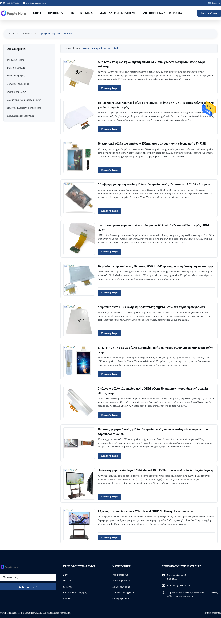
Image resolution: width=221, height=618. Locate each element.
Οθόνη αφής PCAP (121, 598)
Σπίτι (37, 13)
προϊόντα (27, 33)
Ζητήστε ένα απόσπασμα (162, 13)
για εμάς (67, 580)
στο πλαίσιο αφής (120, 575)
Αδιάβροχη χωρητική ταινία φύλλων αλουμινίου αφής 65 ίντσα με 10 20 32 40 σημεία (154, 184)
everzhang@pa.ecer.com (36, 3)
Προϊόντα (55, 13)
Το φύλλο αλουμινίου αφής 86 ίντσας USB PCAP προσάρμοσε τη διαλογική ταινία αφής (155, 266)
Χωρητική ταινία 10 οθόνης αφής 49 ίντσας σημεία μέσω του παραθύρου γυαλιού (151, 307)
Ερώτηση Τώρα (209, 13)
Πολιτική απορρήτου (212, 613)
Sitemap (67, 598)
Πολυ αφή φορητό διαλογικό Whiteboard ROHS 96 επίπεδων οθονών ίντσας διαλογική (155, 470)
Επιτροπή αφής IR (121, 580)
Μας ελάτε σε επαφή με (117, 13)
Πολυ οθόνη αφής (121, 586)
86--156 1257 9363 (176, 575)
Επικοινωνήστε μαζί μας (75, 592)
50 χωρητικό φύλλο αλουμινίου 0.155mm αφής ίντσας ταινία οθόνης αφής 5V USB (152, 143)
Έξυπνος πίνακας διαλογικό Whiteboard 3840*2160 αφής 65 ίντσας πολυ (145, 511)
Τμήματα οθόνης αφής (123, 592)
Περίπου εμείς (81, 13)
